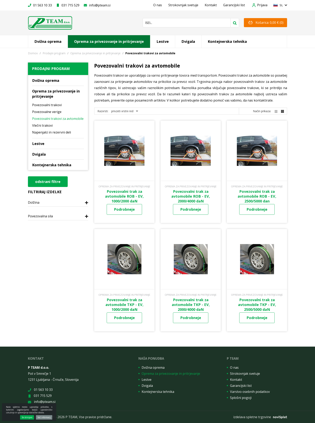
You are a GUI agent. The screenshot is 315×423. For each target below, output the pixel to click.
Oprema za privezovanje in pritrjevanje (109, 41)
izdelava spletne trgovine (252, 417)
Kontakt (211, 5)
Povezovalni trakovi (47, 105)
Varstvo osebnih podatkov (250, 391)
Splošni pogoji (241, 397)
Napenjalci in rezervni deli (51, 132)
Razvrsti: (102, 111)
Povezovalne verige (46, 112)
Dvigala (188, 41)
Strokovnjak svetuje (183, 5)
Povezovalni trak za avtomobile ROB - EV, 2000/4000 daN (190, 196)
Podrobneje (124, 209)
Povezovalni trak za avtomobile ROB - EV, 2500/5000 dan (257, 196)
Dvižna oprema (47, 41)
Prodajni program (54, 53)
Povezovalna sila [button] (40, 216)
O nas (157, 5)
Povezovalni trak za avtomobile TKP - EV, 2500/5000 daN (257, 304)
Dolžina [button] (33, 202)
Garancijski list (234, 5)
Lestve (162, 41)
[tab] (58, 204)
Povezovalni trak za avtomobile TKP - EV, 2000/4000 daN (191, 304)
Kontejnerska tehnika (227, 41)
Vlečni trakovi (42, 125)
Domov (33, 53)
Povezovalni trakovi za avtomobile (58, 118)
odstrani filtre (47, 181)
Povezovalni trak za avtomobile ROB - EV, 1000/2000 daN (124, 196)
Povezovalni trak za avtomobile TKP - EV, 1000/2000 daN (124, 304)
